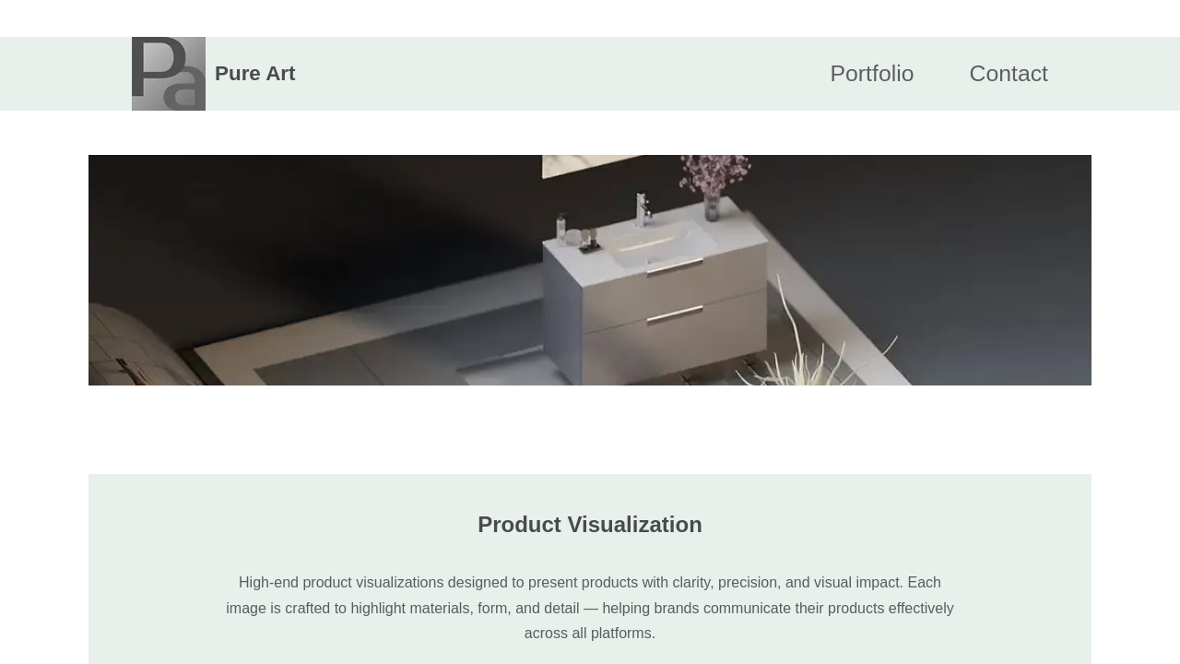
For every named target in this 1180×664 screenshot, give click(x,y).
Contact (1009, 73)
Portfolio (872, 73)
